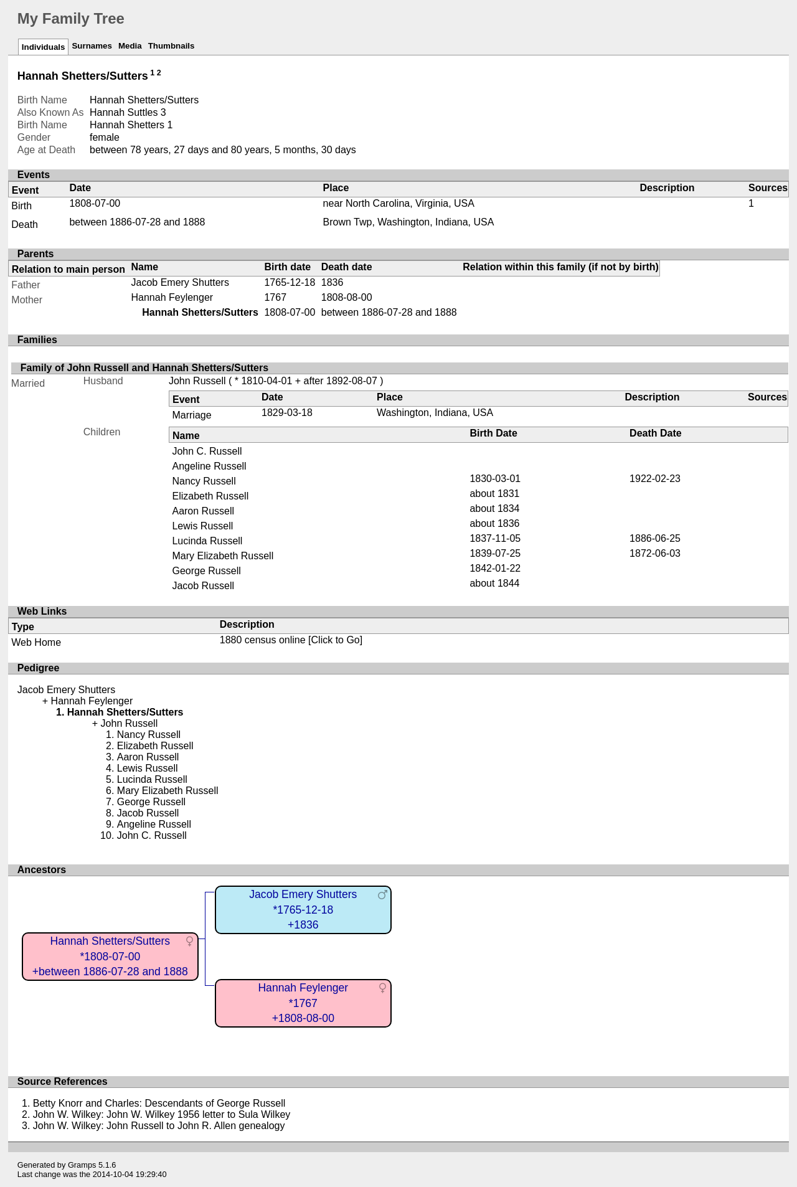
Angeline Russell (209, 466)
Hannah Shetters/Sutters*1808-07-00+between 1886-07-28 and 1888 (110, 956)
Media (130, 45)
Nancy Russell (203, 481)
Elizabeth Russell (210, 496)
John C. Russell (207, 451)
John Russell (197, 381)
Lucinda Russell (207, 541)
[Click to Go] (334, 640)
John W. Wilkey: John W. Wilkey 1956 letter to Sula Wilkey (161, 1114)
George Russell (206, 570)
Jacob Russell (203, 585)
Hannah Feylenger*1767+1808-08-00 (303, 1002)
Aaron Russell (203, 511)
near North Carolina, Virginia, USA (398, 203)
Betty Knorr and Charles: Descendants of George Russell (159, 1103)
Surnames (91, 45)
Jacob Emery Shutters (180, 282)
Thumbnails (171, 45)
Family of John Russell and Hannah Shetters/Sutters (144, 367)
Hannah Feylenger (172, 297)
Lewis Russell (202, 526)
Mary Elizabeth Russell (222, 556)
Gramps (82, 1165)
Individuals (43, 47)
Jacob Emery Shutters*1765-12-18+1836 (303, 909)
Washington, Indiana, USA (435, 412)
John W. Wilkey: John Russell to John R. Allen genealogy (159, 1125)
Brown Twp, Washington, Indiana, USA (408, 222)
